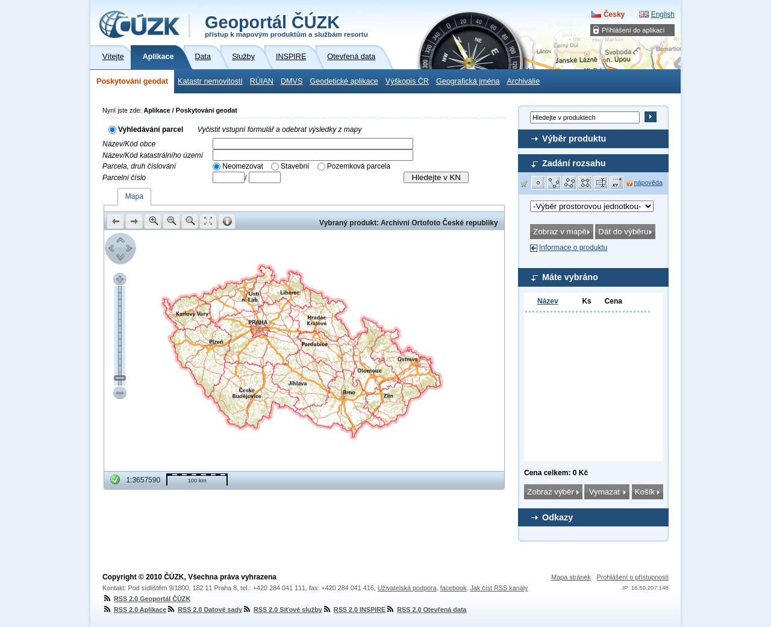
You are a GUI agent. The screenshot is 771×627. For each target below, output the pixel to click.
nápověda (648, 182)
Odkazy (557, 517)
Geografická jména (468, 81)
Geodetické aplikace (344, 81)
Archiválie (523, 81)
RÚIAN (261, 81)
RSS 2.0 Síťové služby (282, 609)
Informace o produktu (573, 247)
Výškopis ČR (407, 81)
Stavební (295, 166)
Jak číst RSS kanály (499, 587)
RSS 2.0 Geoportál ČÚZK (146, 598)
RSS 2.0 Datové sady (204, 609)
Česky (614, 14)
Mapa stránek (570, 577)
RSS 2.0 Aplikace (134, 609)
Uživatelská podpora (407, 587)
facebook (453, 587)
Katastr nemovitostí (210, 81)
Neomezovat (242, 166)
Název (547, 301)
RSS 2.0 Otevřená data (426, 609)
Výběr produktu (574, 138)
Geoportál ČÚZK (286, 25)
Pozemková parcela (358, 166)
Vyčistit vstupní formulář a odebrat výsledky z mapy (280, 129)
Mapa (134, 196)
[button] (538, 183)
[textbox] (313, 143)
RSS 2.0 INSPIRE (354, 609)
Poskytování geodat (132, 81)
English (663, 14)
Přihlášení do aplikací (633, 30)
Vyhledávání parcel (150, 129)
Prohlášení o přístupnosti (633, 577)
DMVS (291, 81)
